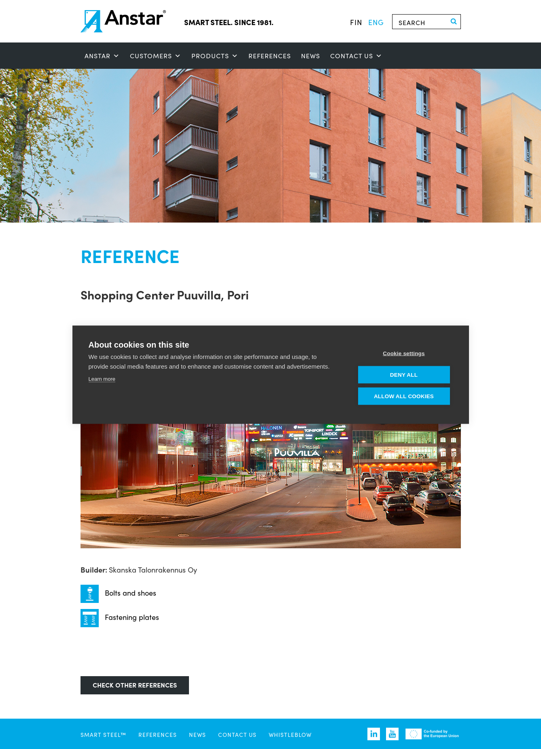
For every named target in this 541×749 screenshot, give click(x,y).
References (269, 55)
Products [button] (214, 56)
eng (376, 22)
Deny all (404, 374)
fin (356, 22)
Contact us (356, 56)
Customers (155, 56)
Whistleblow (290, 734)
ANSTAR (102, 56)
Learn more (102, 379)
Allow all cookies (404, 396)
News (310, 55)
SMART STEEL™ (103, 734)
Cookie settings (404, 353)
